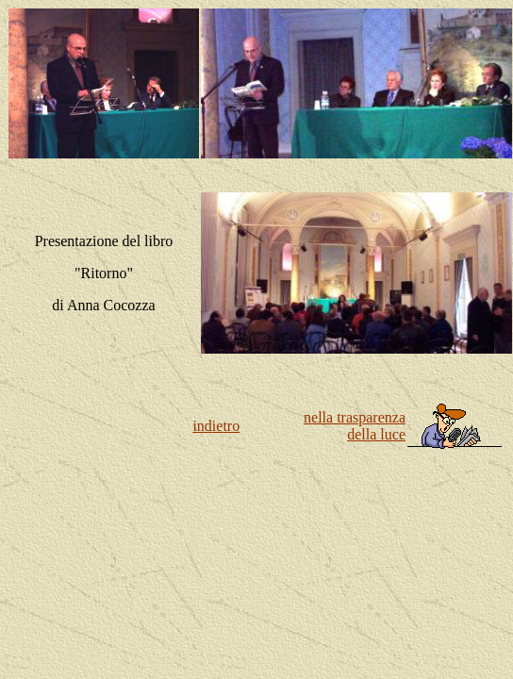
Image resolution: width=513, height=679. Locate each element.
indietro (216, 426)
